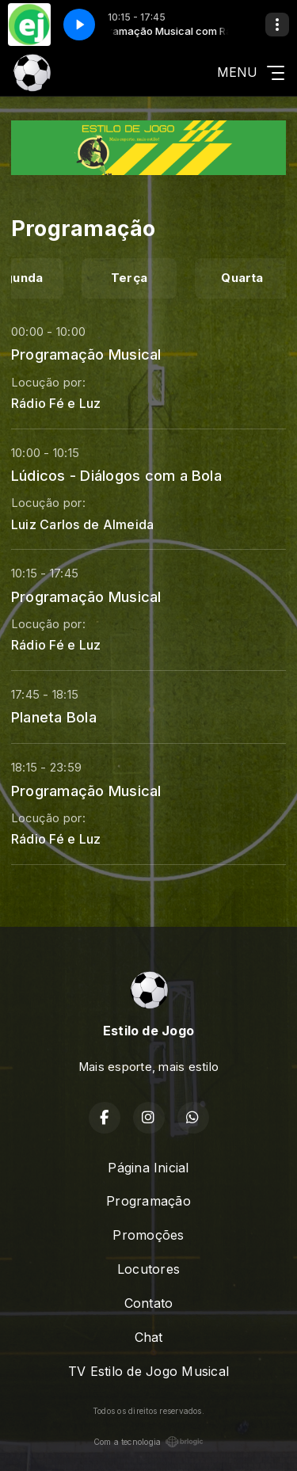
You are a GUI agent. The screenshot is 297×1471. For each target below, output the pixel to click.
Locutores (148, 1269)
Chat (149, 1337)
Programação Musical (86, 354)
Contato (148, 1303)
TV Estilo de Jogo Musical (148, 1371)
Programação (148, 1201)
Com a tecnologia (148, 1441)
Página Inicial (148, 1168)
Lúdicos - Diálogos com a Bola (116, 475)
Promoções (148, 1235)
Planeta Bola (54, 717)
